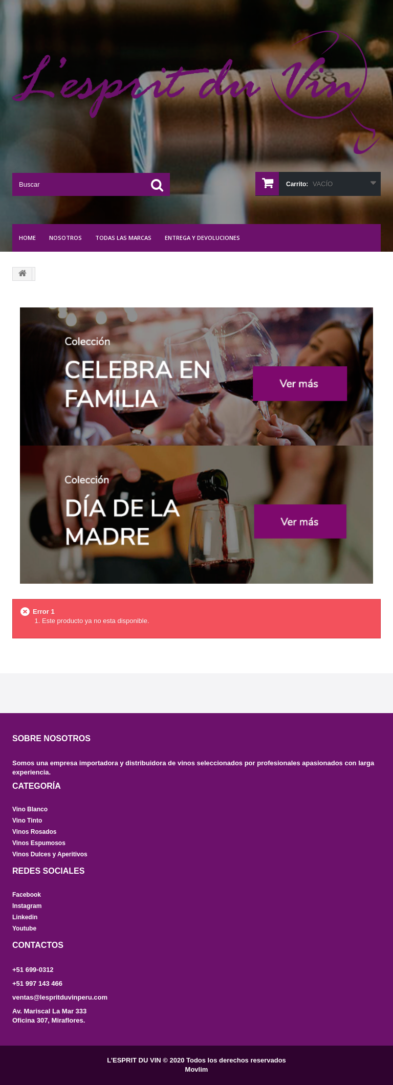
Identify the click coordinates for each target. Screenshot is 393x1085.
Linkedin (24, 917)
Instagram (26, 906)
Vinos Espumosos (39, 843)
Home (27, 237)
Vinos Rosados (34, 831)
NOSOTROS (65, 237)
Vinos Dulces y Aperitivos (50, 854)
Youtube (24, 928)
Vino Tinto (27, 820)
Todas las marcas (123, 237)
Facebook (26, 894)
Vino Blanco (30, 809)
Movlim (196, 1069)
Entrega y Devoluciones (202, 237)
